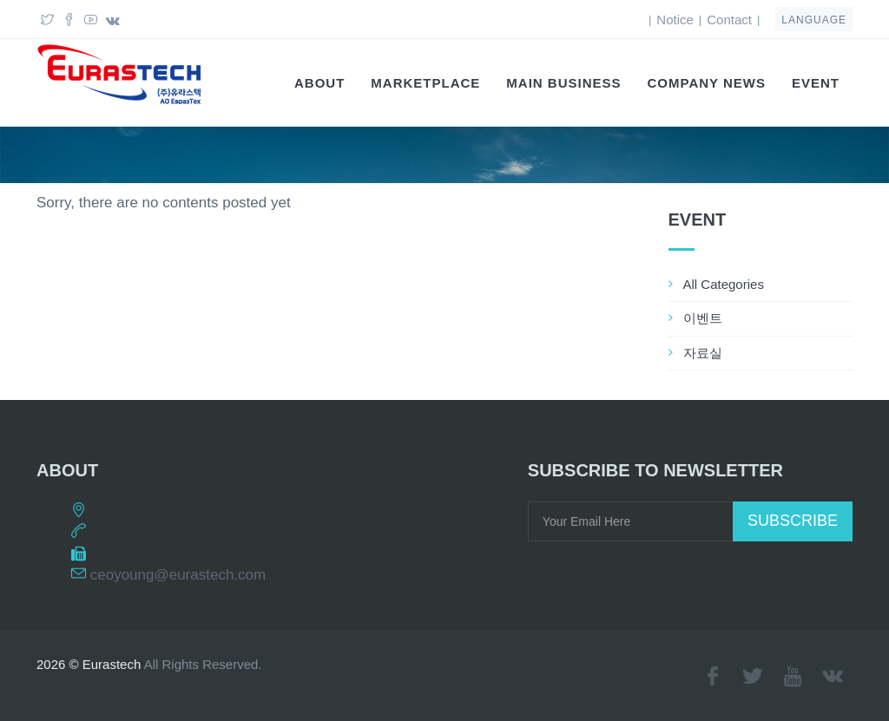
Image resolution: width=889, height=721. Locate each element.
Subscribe (792, 520)
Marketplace (425, 82)
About (319, 82)
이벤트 (702, 318)
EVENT (816, 82)
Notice (675, 19)
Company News (707, 82)
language (813, 20)
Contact (729, 19)
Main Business (563, 82)
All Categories (723, 284)
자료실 (702, 352)
